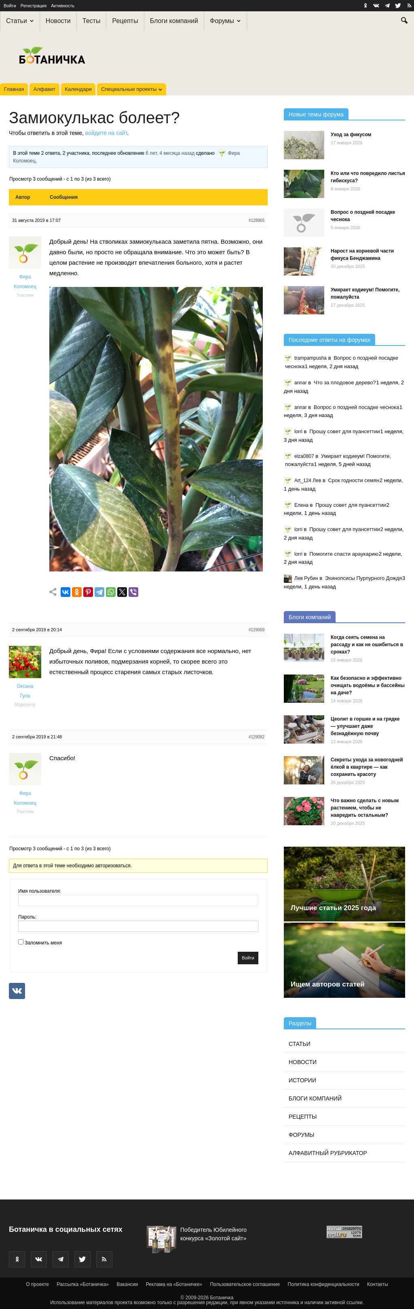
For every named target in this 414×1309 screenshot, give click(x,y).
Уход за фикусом (351, 134)
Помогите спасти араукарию (343, 554)
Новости (58, 20)
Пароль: (27, 917)
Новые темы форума (316, 114)
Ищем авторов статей (328, 984)
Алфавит (44, 89)
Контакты (377, 1284)
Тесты (91, 20)
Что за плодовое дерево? (345, 382)
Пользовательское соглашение (245, 1284)
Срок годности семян (353, 480)
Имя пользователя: (39, 891)
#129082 (256, 737)
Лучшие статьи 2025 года (333, 908)
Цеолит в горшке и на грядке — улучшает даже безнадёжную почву (365, 726)
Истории (302, 1080)
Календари (78, 89)
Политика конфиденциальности (323, 1284)
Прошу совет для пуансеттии (344, 431)
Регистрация (33, 5)
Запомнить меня (43, 943)
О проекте (37, 1284)
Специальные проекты (131, 89)
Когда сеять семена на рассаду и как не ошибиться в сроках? (367, 644)
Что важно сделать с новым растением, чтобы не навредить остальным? (365, 808)
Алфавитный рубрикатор (328, 1153)
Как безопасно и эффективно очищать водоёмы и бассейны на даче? (368, 685)
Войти (10, 5)
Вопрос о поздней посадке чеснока (356, 407)
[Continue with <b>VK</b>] (17, 991)
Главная (14, 89)
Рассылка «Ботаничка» (83, 1284)
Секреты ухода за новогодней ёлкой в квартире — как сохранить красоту (367, 767)
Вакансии (127, 1284)
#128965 (256, 220)
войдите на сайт (106, 133)
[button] (404, 21)
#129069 (256, 630)
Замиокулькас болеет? (94, 117)
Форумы (225, 20)
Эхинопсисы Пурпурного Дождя (363, 578)
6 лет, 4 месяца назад (170, 153)
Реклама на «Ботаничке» (174, 1284)
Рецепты (125, 20)
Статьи (20, 20)
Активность (62, 5)
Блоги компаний (174, 20)
